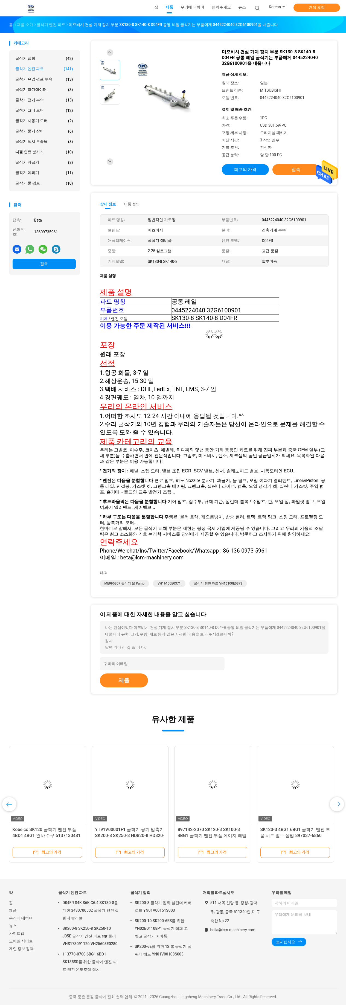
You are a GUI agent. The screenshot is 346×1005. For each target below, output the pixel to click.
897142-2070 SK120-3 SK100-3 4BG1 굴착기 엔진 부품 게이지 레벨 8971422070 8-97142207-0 (212, 835)
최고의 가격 (245, 169)
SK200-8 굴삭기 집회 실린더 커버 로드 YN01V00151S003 (163, 907)
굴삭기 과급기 (44, 162)
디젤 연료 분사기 (44, 152)
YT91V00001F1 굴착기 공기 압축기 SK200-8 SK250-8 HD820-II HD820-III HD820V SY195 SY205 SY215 (129, 835)
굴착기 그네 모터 (44, 110)
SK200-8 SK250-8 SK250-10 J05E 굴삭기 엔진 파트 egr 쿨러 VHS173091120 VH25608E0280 (90, 936)
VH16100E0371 (169, 583)
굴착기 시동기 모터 (44, 121)
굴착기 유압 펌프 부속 (44, 79)
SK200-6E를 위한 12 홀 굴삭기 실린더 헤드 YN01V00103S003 (163, 950)
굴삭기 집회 (44, 58)
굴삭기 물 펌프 (44, 183)
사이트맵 (16, 933)
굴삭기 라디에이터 (44, 89)
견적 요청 (317, 7)
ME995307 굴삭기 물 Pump (124, 583)
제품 (13, 910)
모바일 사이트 (21, 941)
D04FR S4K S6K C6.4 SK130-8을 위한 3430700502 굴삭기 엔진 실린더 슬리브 (91, 910)
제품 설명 (132, 204)
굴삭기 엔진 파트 (44, 69)
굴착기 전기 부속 (44, 100)
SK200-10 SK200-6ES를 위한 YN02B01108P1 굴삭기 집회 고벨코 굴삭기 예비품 (161, 928)
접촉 (44, 264)
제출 (123, 680)
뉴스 (13, 925)
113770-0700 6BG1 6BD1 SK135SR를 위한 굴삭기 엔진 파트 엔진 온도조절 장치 (90, 962)
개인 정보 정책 (21, 948)
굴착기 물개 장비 (44, 131)
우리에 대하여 (21, 918)
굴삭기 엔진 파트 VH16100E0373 (218, 583)
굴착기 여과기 (44, 173)
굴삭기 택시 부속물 (44, 141)
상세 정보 (108, 204)
